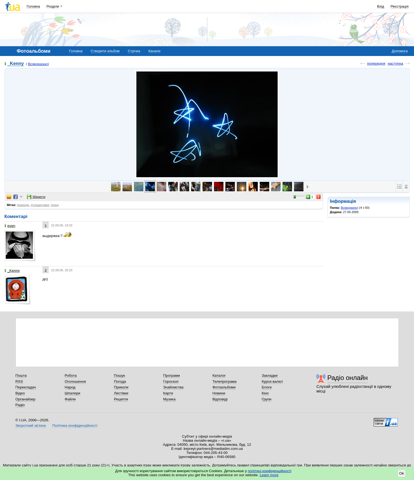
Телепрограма (225, 381)
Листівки (121, 393)
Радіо (20, 405)
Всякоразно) (38, 64)
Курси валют (272, 381)
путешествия (40, 205)
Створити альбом (105, 51)
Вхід (380, 6)
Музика (169, 399)
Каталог (219, 375)
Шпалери (72, 393)
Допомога (399, 51)
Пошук (119, 375)
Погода (120, 381)
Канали (154, 51)
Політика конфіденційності (74, 425)
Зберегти (36, 197)
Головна (33, 6)
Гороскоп (171, 381)
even (9, 226)
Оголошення (75, 381)
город (55, 205)
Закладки (270, 375)
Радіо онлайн (347, 377)
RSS (19, 381)
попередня (376, 63)
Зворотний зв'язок (31, 425)
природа (23, 205)
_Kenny (15, 63)
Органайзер (25, 399)
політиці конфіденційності (270, 471)
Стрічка (134, 51)
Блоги (267, 387)
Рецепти (121, 399)
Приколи (121, 387)
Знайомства (173, 387)
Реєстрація (400, 6)
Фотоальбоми (224, 387)
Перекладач (26, 387)
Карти (168, 393)
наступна (395, 63)
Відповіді (220, 399)
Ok (401, 473)
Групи (266, 399)
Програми (171, 375)
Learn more (269, 475)
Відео (20, 393)
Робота (71, 375)
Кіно (265, 393)
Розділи (53, 6)
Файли (70, 399)
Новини (219, 393)
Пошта (21, 375)
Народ (70, 387)
